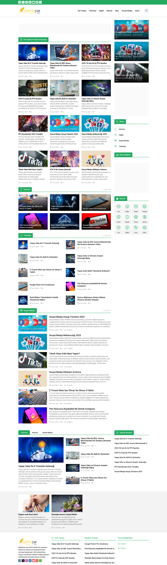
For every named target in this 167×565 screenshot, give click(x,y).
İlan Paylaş (122, 544)
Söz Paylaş (122, 548)
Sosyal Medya (126, 35)
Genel (119, 35)
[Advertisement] (64, 28)
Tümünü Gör (107, 189)
